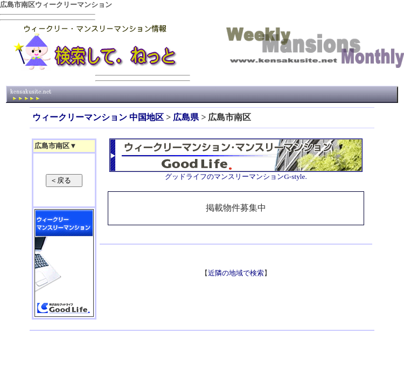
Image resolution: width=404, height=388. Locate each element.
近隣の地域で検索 (236, 273)
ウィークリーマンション (79, 117)
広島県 (186, 117)
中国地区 (146, 117)
